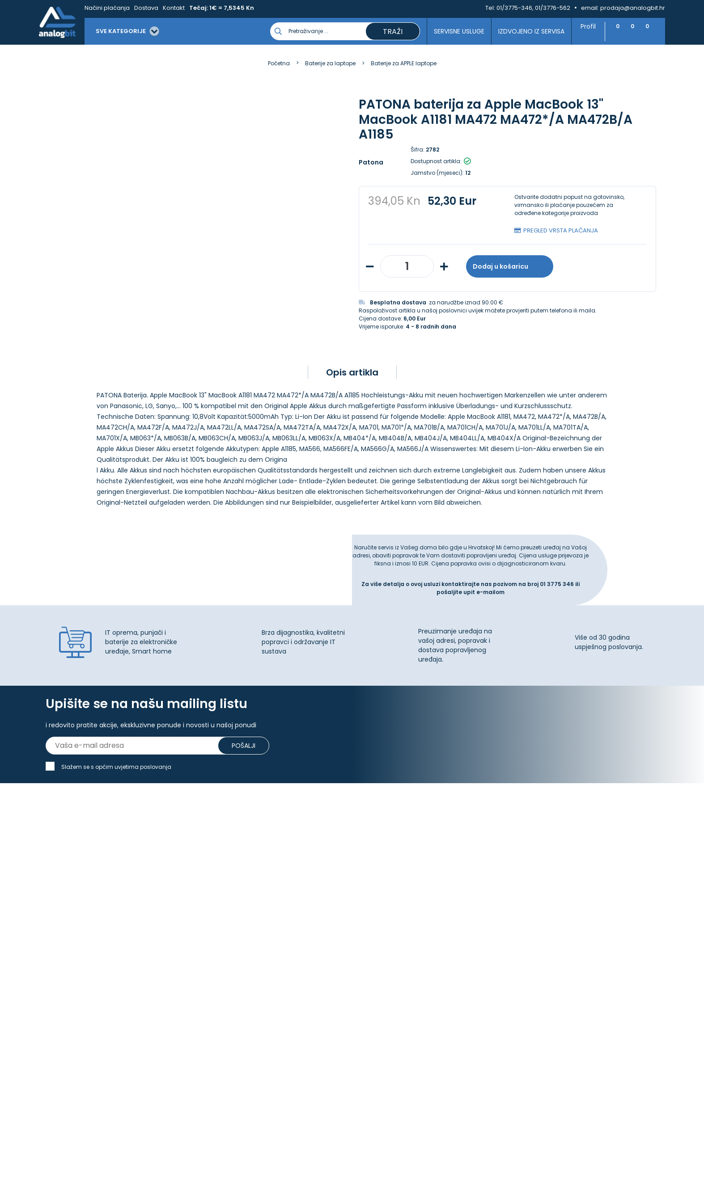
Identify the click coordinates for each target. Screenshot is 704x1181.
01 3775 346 (557, 608)
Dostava (146, 8)
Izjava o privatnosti (231, 923)
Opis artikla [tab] (352, 396)
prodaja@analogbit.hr (632, 8)
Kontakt (174, 8)
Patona (371, 162)
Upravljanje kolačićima (236, 913)
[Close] (116, 1154)
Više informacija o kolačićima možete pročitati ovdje (165, 1139)
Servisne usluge (454, 31)
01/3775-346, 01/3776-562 (533, 8)
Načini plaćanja (107, 8)
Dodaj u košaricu (510, 266)
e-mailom (490, 616)
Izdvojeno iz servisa (527, 31)
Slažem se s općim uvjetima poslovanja (116, 798)
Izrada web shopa (372, 1173)
